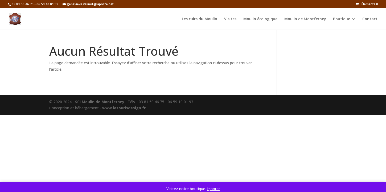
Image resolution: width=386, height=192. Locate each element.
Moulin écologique (260, 19)
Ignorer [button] (213, 188)
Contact (369, 19)
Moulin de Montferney (305, 19)
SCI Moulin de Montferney (99, 101)
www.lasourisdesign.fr (124, 107)
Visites (230, 19)
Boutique (341, 19)
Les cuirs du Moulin (199, 19)
